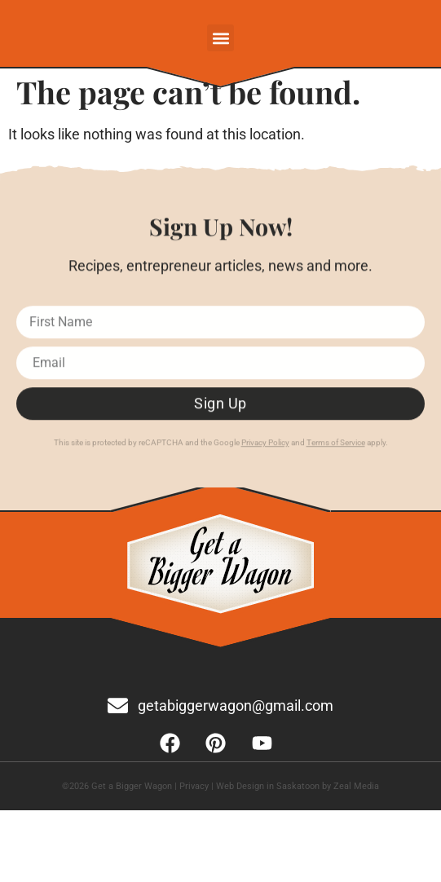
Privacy (194, 786)
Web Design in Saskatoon (268, 786)
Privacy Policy (265, 446)
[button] (220, 37)
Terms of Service (335, 446)
